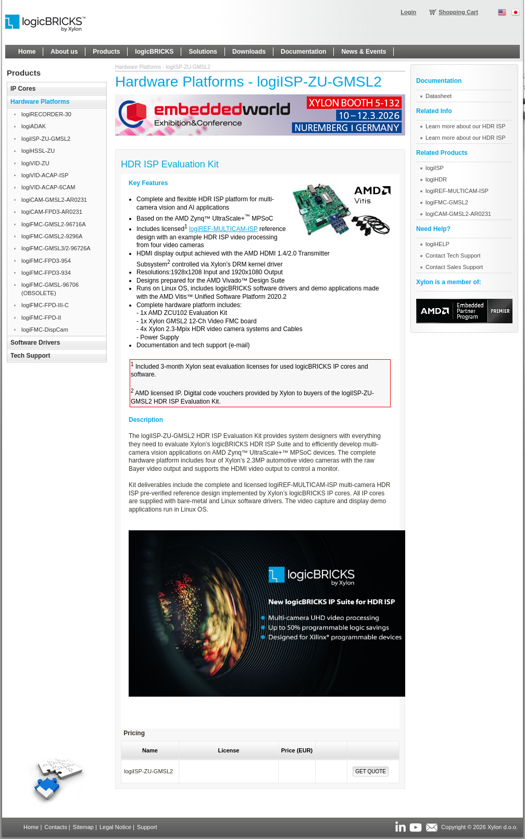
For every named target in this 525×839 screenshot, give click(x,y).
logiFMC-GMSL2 (447, 202)
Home (31, 827)
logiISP (435, 168)
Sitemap (83, 827)
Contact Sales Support (454, 267)
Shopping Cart (458, 12)
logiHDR (436, 179)
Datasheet (439, 96)
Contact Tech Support (453, 255)
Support (147, 827)
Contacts (55, 827)
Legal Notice (115, 827)
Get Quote (370, 771)
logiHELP (437, 244)
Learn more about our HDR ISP (465, 126)
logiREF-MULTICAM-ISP (223, 229)
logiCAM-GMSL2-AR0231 (458, 214)
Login (408, 12)
